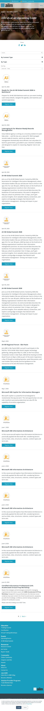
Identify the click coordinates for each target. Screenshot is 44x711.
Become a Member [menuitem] (6, 678)
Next (24, 616)
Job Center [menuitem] (4, 649)
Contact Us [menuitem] (4, 670)
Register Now (8, 104)
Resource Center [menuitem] (6, 646)
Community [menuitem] (5, 655)
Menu (41, 5)
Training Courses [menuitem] (6, 628)
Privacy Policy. (29, 703)
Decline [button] (25, 707)
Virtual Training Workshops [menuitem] (9, 633)
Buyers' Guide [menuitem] (5, 652)
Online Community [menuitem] (6, 657)
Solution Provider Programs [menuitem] (10, 680)
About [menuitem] (3, 665)
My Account (14, 1)
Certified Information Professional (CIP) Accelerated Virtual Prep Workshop (17, 587)
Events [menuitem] (3, 636)
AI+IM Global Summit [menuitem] (7, 641)
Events (3, 12)
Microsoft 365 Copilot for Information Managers (21, 392)
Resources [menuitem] (4, 644)
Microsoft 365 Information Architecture (17, 431)
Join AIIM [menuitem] (4, 673)
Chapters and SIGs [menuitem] (6, 660)
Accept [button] (18, 707)
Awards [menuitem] (3, 662)
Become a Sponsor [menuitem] (6, 685)
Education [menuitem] (4, 625)
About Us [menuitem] (4, 667)
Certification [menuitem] (5, 630)
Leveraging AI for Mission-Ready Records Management (18, 129)
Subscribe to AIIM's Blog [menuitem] (8, 675)
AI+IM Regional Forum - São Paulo (15, 345)
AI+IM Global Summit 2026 (12, 176)
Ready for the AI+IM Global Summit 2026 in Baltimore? (18, 91)
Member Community (27, 1)
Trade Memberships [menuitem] (7, 683)
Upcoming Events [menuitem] (6, 638)
